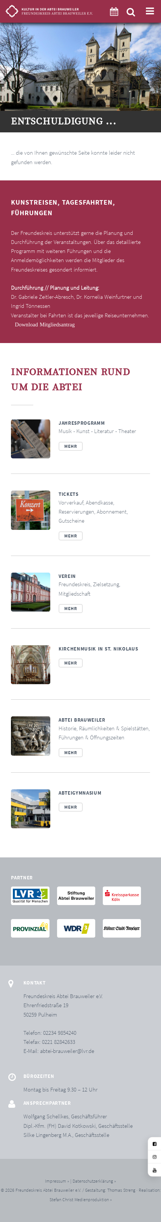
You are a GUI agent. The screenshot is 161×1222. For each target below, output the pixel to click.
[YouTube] (154, 1170)
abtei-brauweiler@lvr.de (67, 1051)
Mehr (70, 446)
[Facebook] (154, 1144)
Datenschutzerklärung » (94, 1181)
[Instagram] (154, 1156)
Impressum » (57, 1181)
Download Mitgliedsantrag (45, 324)
